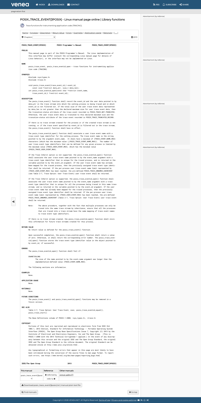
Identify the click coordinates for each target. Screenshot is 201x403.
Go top (133, 392)
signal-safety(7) (66, 375)
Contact (73, 4)
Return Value (58, 33)
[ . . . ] (116, 33)
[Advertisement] (166, 37)
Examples (78, 33)
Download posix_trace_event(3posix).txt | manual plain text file (51, 385)
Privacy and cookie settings (124, 400)
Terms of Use (104, 400)
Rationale (107, 33)
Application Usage (93, 33)
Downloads (56, 4)
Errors (69, 33)
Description (45, 33)
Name (25, 33)
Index (40, 4)
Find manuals (29, 392)
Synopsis (34, 33)
